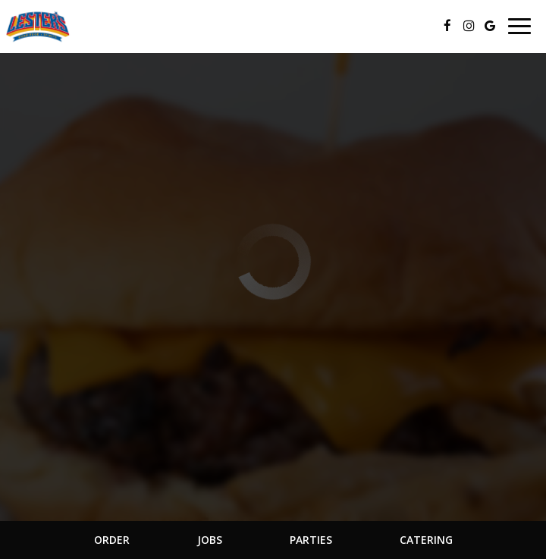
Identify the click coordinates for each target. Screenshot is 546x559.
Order (112, 539)
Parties (311, 539)
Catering (426, 539)
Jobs (209, 539)
